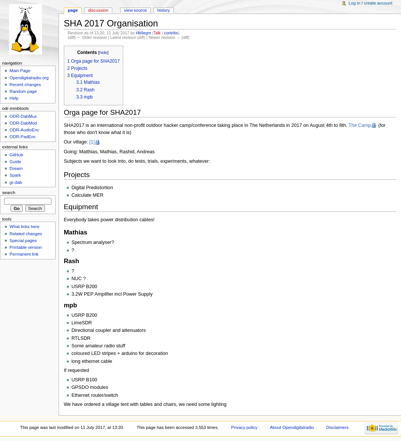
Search (8, 192)
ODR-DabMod (23, 123)
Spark (15, 175)
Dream (15, 168)
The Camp (359, 125)
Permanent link (23, 254)
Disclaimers (337, 427)
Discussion (98, 10)
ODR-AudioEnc (24, 130)
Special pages (23, 240)
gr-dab (15, 182)
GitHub (16, 155)
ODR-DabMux (23, 116)
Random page (23, 91)
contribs (171, 33)
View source (135, 10)
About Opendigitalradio (292, 427)
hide (103, 52)
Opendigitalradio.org (28, 78)
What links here (24, 226)
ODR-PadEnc (22, 136)
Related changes (25, 233)
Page (73, 10)
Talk (157, 33)
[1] (91, 142)
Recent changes (25, 84)
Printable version (25, 247)
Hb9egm (143, 33)
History (163, 10)
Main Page (19, 70)
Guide (15, 161)
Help (14, 98)
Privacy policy (244, 427)
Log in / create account (370, 3)
